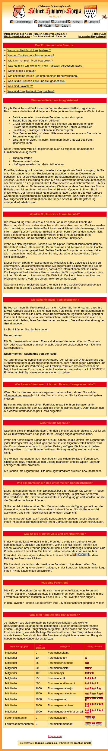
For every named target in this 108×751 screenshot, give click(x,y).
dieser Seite (62, 287)
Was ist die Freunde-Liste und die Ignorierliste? (36, 81)
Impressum (55, 736)
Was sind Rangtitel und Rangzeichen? (30, 91)
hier (32, 329)
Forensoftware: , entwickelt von (55, 743)
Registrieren (98, 36)
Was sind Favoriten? (20, 86)
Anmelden (84, 36)
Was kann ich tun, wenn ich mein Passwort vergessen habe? (44, 65)
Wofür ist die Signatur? (21, 70)
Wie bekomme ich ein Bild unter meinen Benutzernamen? (42, 75)
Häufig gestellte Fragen (17, 36)
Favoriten (18, 602)
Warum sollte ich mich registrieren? (29, 50)
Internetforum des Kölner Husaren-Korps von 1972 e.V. (34, 34)
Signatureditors (60, 471)
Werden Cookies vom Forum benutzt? (30, 55)
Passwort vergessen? (19, 395)
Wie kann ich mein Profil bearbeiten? (30, 60)
